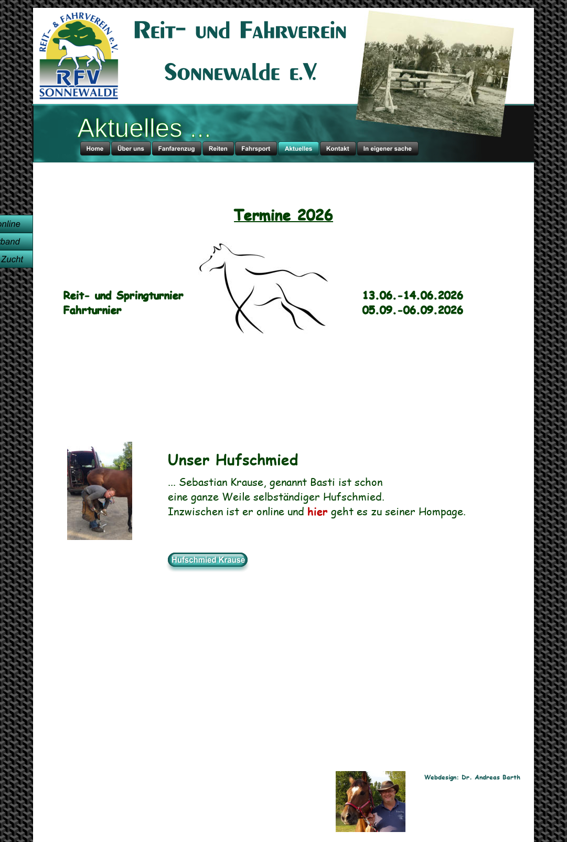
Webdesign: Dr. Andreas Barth (472, 777)
